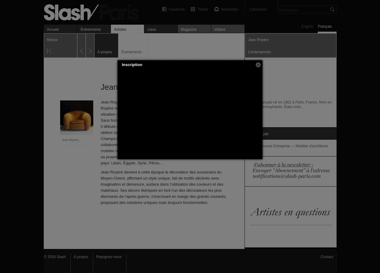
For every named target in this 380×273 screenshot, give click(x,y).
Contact (326, 257)
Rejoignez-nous (109, 257)
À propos (81, 257)
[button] (258, 64)
